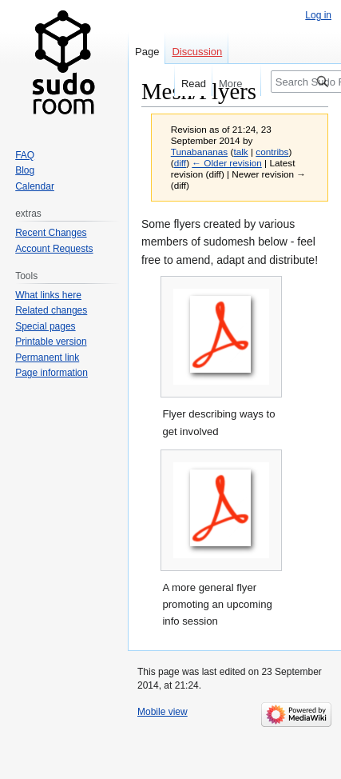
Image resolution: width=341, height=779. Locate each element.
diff (180, 163)
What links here (48, 295)
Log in (318, 15)
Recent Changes (50, 232)
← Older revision (227, 163)
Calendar (34, 186)
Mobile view (162, 711)
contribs (272, 151)
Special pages (45, 326)
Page (147, 52)
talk (240, 151)
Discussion (197, 52)
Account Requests (54, 248)
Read (185, 84)
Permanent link (47, 357)
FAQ (24, 155)
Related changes (51, 310)
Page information (51, 372)
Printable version (50, 341)
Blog (24, 170)
